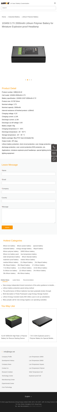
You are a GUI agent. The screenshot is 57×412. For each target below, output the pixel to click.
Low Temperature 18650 (36, 356)
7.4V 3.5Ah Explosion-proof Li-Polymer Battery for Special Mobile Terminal (41, 337)
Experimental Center (8, 383)
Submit (7, 227)
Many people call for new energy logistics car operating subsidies (25, 300)
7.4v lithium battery (9, 268)
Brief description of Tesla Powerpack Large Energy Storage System (25, 294)
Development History (8, 360)
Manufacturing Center (8, 379)
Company (5, 188)
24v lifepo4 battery (41, 262)
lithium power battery (24, 246)
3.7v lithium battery (38, 265)
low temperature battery (29, 254)
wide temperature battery (11, 257)
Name (4, 170)
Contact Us (5, 368)
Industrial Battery (14, 17)
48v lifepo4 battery (24, 265)
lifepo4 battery (38, 248)
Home (4, 17)
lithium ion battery (9, 246)
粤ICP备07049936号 (36, 406)
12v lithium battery (25, 270)
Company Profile (7, 356)
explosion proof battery (11, 259)
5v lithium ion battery (10, 270)
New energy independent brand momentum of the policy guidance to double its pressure (28, 285)
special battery (38, 246)
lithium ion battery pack (11, 254)
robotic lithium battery (28, 259)
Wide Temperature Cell (36, 372)
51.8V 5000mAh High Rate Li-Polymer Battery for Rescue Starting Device (14, 337)
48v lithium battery (24, 273)
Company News (6, 364)
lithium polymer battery (10, 251)
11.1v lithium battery (24, 268)
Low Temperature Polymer (37, 368)
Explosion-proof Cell (35, 376)
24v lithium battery (39, 270)
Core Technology (7, 387)
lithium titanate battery (29, 257)
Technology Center (7, 376)
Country (4, 198)
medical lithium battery (10, 262)
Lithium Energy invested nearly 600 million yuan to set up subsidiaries (26, 297)
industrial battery (8, 248)
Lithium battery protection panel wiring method (18, 288)
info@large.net (9, 352)
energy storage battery (23, 248)
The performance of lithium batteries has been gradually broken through (27, 291)
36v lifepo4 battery (9, 265)
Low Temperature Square (36, 364)
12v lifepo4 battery (26, 262)
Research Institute (7, 372)
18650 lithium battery (27, 251)
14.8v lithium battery (40, 268)
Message (5, 207)
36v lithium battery (9, 273)
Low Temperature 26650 (36, 360)
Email (4, 179)
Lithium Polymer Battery (30, 17)
